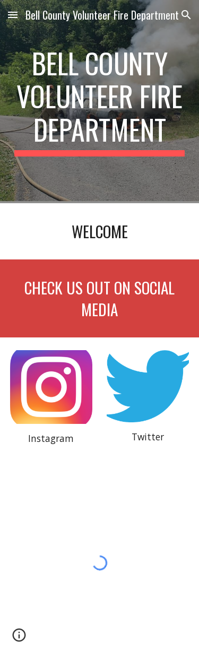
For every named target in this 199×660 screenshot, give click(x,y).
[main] (99, 101)
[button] (12, 14)
